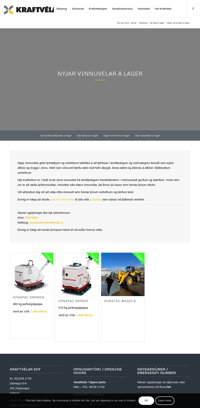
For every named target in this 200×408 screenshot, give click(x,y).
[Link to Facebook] (193, 9)
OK (146, 400)
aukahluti (96, 199)
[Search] (178, 9)
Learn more (164, 400)
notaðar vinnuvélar (62, 199)
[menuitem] (62, 9)
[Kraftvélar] (33, 9)
